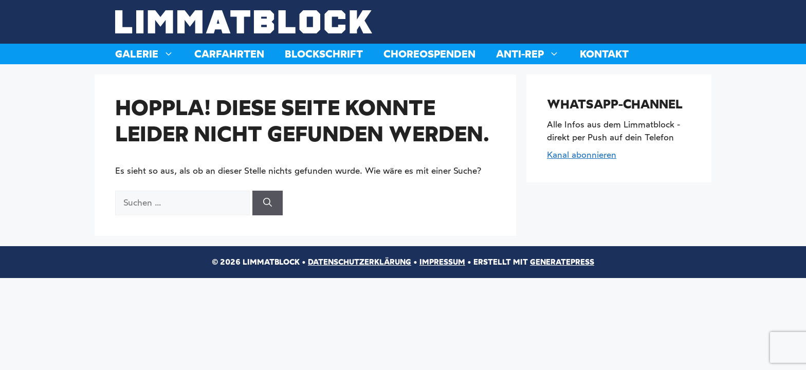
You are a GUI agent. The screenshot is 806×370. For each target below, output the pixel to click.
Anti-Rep (533, 54)
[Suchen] (267, 203)
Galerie (149, 54)
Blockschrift (324, 54)
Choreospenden (429, 54)
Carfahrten (229, 54)
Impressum (442, 262)
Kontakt (604, 54)
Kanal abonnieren (581, 155)
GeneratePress (562, 262)
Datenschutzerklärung (359, 262)
